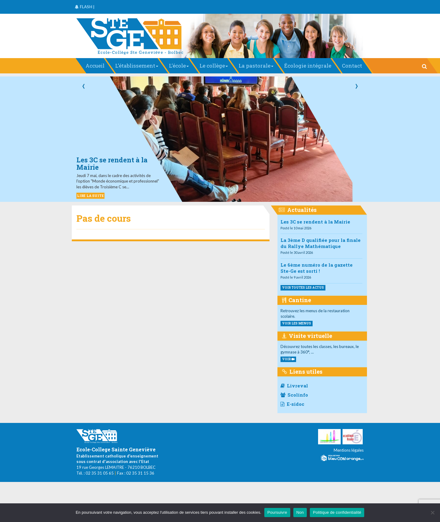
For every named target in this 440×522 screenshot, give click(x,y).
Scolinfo (294, 395)
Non (300, 512)
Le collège (214, 65)
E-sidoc (292, 404)
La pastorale (256, 65)
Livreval (294, 386)
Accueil (95, 65)
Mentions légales (349, 450)
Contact (352, 65)
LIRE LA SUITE (90, 195)
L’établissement (136, 65)
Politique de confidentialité (337, 512)
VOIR (288, 359)
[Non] (432, 512)
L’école (179, 65)
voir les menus (296, 323)
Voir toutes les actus (303, 288)
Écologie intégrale (307, 65)
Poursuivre (277, 512)
